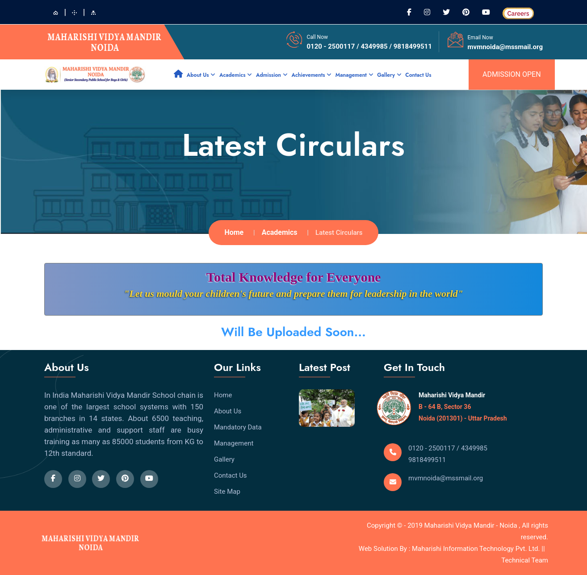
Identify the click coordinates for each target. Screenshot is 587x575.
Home (233, 232)
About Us (201, 75)
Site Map (227, 492)
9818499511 (427, 460)
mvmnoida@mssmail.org (505, 47)
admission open (511, 74)
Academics (235, 75)
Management (354, 75)
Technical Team (524, 560)
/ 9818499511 (410, 46)
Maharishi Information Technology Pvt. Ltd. (476, 549)
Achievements (311, 75)
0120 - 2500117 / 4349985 (347, 46)
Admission (272, 75)
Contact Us (418, 75)
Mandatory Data (238, 427)
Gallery (389, 75)
